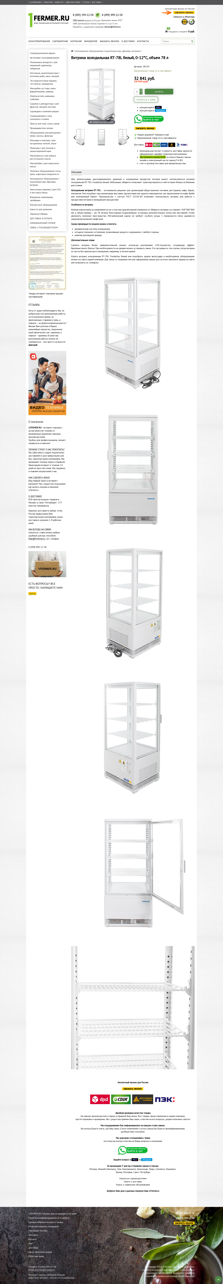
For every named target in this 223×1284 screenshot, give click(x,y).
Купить (159, 91)
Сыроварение (60, 41)
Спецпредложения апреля (42, 53)
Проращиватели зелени (41, 128)
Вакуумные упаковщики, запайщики (41, 199)
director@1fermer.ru (45, 1269)
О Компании (35, 2)
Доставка (96, 2)
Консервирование (39, 41)
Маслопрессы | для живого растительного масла (43, 157)
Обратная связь (73, 2)
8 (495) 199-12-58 (185, 1213)
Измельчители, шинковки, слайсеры (42, 98)
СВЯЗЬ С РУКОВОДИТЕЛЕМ (44, 227)
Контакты (143, 41)
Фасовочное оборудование (43, 204)
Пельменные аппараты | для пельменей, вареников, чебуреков (43, 65)
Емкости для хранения (41, 209)
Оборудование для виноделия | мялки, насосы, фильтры (45, 134)
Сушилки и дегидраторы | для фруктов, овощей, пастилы (44, 105)
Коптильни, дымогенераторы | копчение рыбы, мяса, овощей (44, 75)
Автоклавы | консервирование (44, 57)
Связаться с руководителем (132, 1178)
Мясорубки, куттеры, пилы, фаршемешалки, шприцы (43, 90)
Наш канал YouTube (38, 1230)
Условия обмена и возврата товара (45, 1222)
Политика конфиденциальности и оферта (48, 1217)
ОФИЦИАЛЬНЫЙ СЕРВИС (43, 223)
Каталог (32, 1239)
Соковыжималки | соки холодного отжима (41, 117)
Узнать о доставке (133, 1181)
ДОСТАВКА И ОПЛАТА (41, 218)
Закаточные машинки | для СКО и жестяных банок (45, 191)
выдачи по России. (87, 20)
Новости (59, 2)
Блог (30, 1243)
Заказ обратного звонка (40, 1251)
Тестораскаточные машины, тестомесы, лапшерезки (43, 82)
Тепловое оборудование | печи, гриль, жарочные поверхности (45, 172)
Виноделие (90, 41)
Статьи (85, 2)
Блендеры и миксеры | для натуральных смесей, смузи (43, 142)
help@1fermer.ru (36, 538)
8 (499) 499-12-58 (185, 1218)
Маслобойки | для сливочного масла (44, 165)
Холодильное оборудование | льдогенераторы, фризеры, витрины (44, 181)
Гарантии (48, 2)
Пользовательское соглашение (43, 1226)
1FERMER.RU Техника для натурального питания (52, 1213)
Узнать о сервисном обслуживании (133, 1184)
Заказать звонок (109, 41)
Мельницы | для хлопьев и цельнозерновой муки (42, 149)
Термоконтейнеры (39, 213)
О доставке (128, 41)
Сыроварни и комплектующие (44, 111)
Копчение (76, 41)
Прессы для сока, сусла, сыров (44, 123)
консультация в (151, 107)
